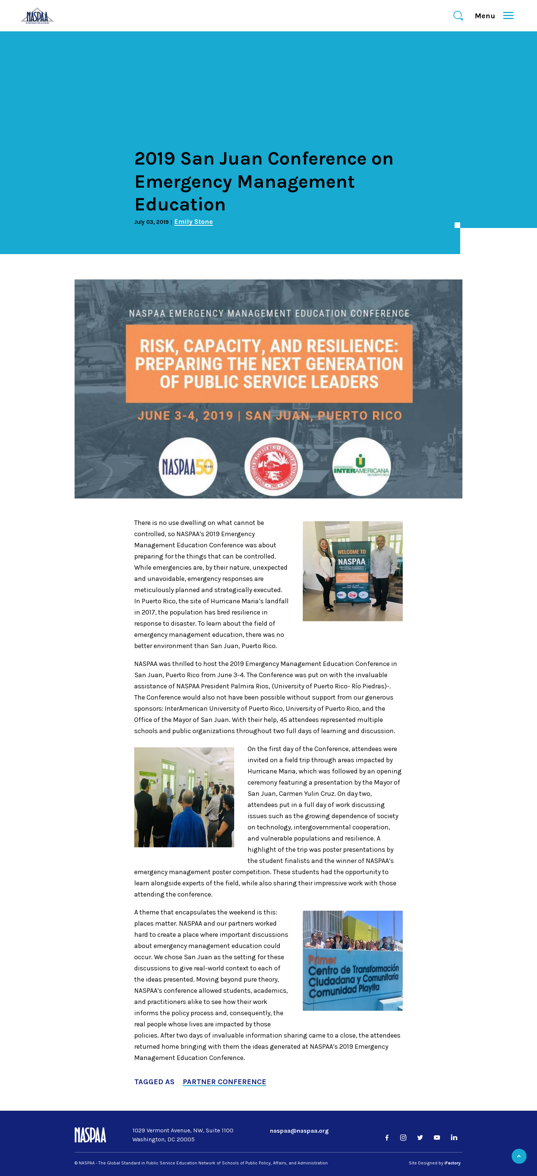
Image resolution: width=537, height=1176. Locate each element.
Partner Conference (224, 1082)
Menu (488, 16)
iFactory (453, 1163)
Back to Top (519, 1156)
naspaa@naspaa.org (299, 1130)
